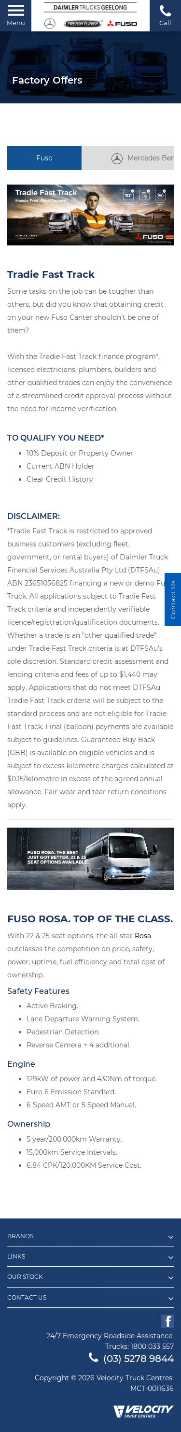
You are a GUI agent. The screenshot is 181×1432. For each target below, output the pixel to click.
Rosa (143, 935)
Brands (90, 1237)
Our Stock (90, 1278)
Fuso (44, 158)
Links (90, 1257)
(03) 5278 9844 (131, 1358)
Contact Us (90, 1298)
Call (165, 15)
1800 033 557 (152, 1346)
